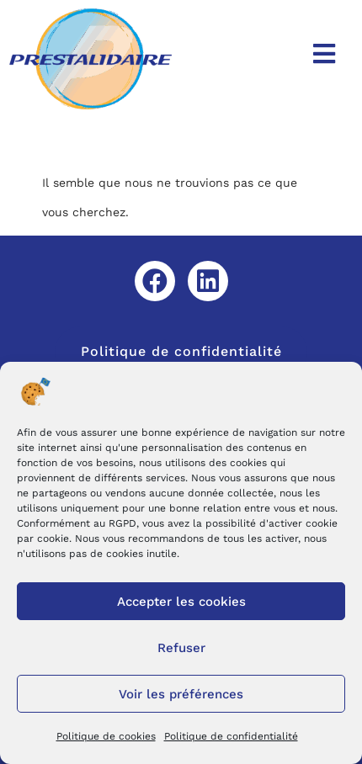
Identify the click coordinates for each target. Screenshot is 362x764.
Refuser (181, 647)
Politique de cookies (106, 736)
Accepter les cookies (181, 601)
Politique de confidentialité (231, 736)
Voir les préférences (181, 694)
